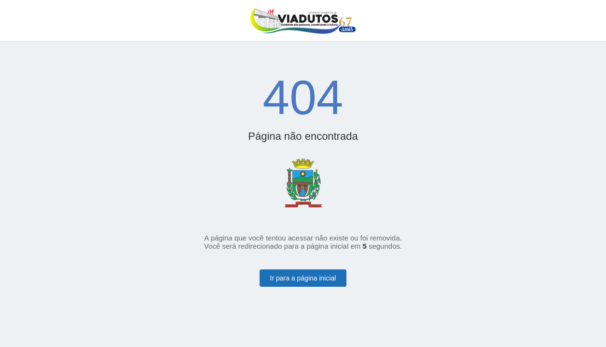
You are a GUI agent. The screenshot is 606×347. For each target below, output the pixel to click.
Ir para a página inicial (303, 278)
